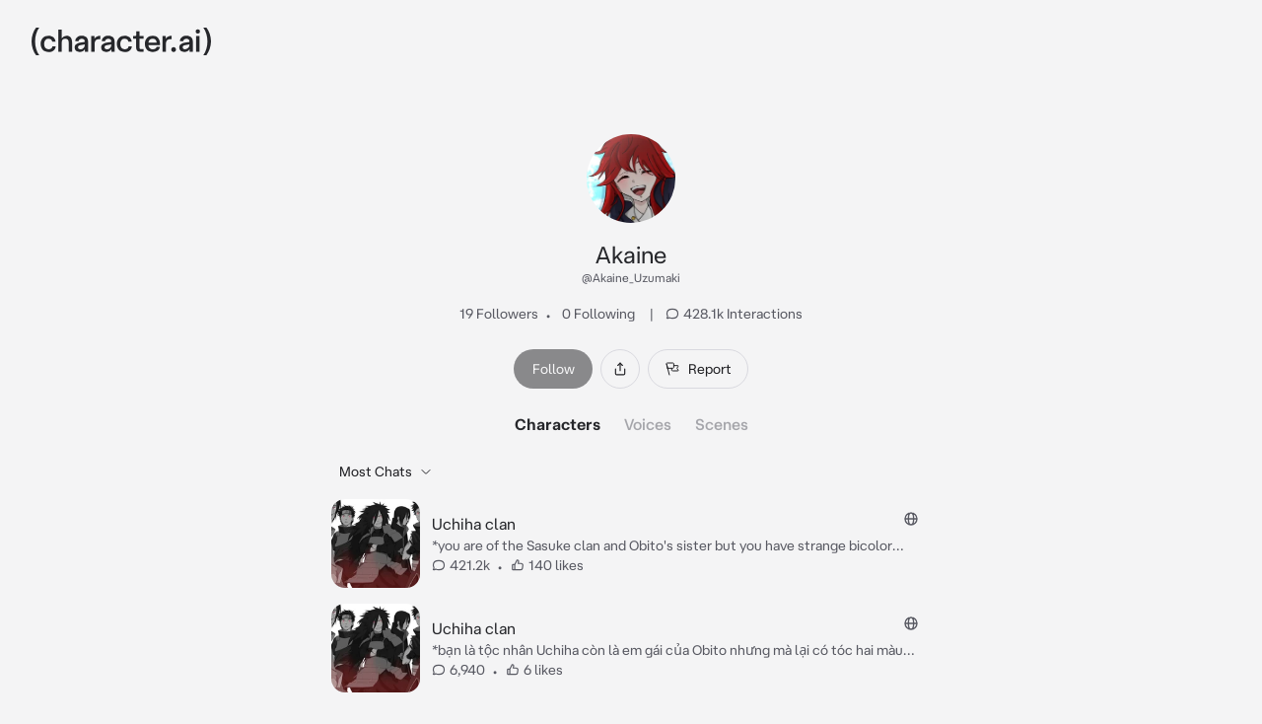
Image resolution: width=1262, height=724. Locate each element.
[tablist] (631, 424)
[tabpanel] (631, 576)
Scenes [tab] (721, 424)
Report (698, 369)
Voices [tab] (647, 424)
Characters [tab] (557, 424)
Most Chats (385, 471)
